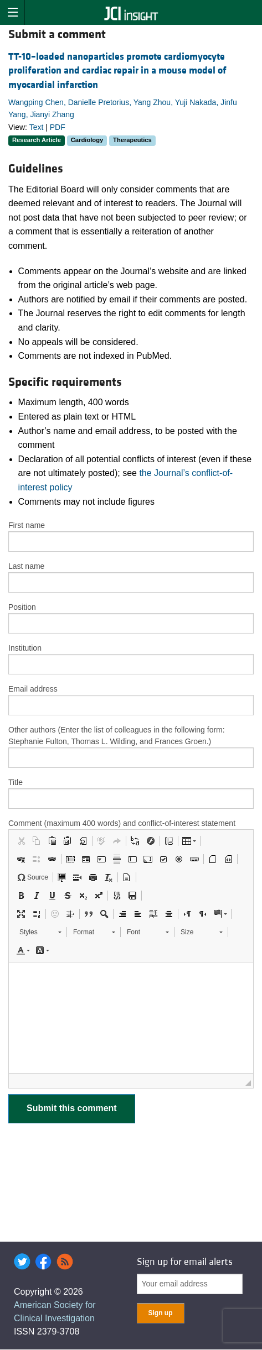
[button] (21, 841)
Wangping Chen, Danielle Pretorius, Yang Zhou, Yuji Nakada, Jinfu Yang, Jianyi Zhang (122, 108)
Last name (26, 566)
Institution (25, 647)
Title (15, 782)
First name (26, 525)
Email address (33, 688)
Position (22, 607)
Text (36, 127)
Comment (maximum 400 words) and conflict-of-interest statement (121, 823)
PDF (57, 127)
